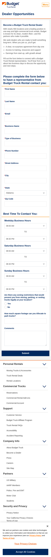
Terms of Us (12, 521)
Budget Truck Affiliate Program (19, 420)
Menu (45, 5)
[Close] (47, 528)
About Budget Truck (15, 448)
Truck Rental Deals (15, 376)
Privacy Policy (35, 537)
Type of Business (12, 138)
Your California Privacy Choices (20, 518)
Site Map (10, 468)
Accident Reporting (15, 436)
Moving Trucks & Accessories (19, 370)
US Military (11, 480)
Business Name (11, 126)
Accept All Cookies (25, 553)
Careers (10, 463)
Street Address (11, 163)
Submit (25, 353)
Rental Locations (14, 381)
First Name (9, 89)
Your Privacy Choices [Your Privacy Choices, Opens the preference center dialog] (26, 545)
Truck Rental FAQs (15, 425)
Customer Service (14, 415)
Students (10, 501)
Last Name (9, 101)
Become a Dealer (14, 453)
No (8, 307)
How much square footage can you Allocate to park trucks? (25, 314)
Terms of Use (8, 540)
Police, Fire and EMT (15, 490)
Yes (9, 304)
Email (7, 114)
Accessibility (12, 430)
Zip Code (8, 199)
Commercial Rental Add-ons (18, 398)
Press (9, 458)
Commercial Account (15, 403)
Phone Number (11, 151)
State (7, 188)
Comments (9, 328)
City (6, 175)
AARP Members (13, 485)
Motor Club (11, 496)
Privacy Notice (13, 513)
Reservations (12, 393)
